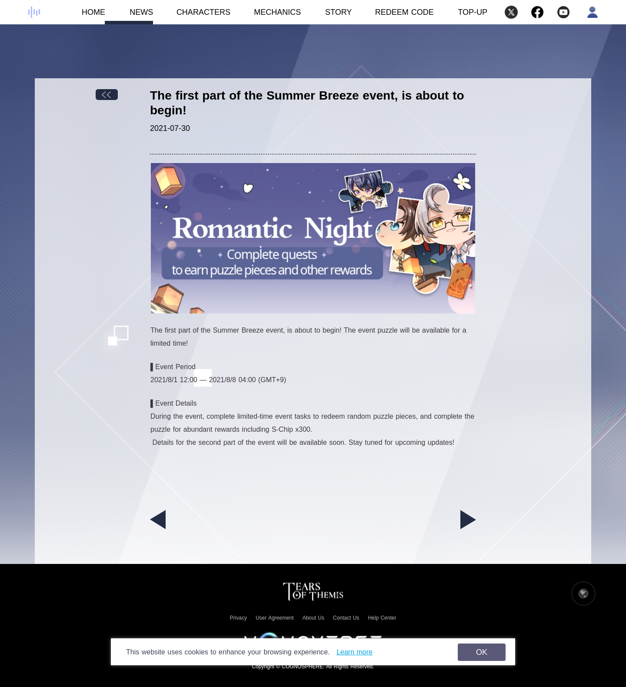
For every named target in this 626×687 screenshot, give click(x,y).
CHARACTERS (191, 16)
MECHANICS (265, 16)
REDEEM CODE (404, 12)
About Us (313, 618)
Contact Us (346, 618)
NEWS (129, 16)
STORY (326, 16)
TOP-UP (472, 12)
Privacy (238, 618)
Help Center (382, 618)
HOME (81, 16)
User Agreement (275, 618)
